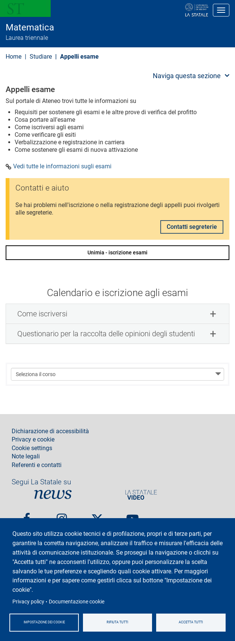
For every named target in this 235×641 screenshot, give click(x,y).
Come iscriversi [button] (42, 313)
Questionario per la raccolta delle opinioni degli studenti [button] (106, 333)
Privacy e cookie (33, 439)
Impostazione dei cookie (44, 622)
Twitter (97, 516)
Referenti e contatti (37, 465)
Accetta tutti (191, 622)
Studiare (41, 56)
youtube (133, 515)
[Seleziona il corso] (117, 374)
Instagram (62, 515)
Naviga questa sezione (187, 76)
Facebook (26, 515)
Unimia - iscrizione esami (117, 252)
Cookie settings (32, 448)
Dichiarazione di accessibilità (50, 431)
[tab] (117, 314)
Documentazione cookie (76, 602)
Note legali (26, 456)
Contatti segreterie (192, 226)
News (53, 494)
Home (13, 56)
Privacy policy (28, 602)
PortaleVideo (141, 494)
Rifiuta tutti (117, 622)
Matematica (30, 27)
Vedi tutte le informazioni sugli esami (62, 166)
